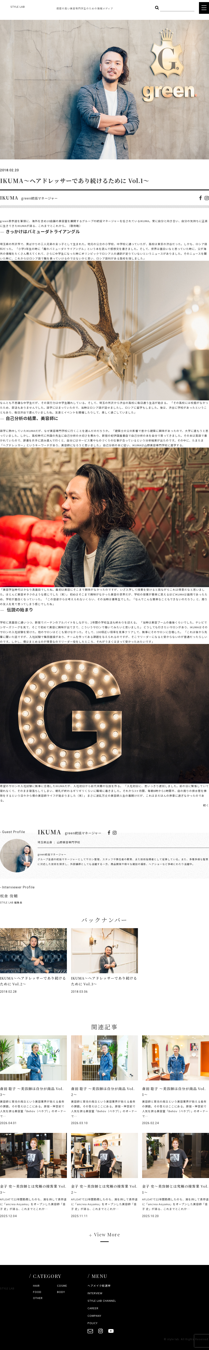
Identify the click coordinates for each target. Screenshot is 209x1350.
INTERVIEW (95, 1293)
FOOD (37, 1292)
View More (107, 1234)
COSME (62, 1286)
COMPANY (94, 1316)
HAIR (36, 1286)
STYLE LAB (17, 7)
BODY (61, 1292)
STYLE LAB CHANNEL (102, 1301)
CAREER (93, 1308)
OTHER (38, 1298)
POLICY (93, 1323)
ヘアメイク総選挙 (99, 1286)
